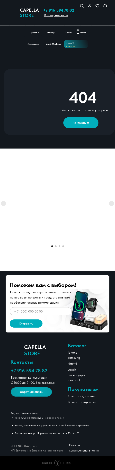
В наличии (70, 46)
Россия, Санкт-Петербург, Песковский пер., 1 (39, 417)
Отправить (26, 323)
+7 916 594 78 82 (58, 10)
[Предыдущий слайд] (3, 203)
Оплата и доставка (81, 396)
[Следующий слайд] (111, 203)
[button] (82, 6)
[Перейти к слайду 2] (56, 246)
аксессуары (76, 375)
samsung (74, 358)
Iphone (72, 352)
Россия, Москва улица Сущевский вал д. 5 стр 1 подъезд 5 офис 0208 (52, 425)
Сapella (29, 12)
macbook (74, 380)
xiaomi (72, 363)
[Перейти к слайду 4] (63, 246)
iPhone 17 (70, 43)
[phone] (41, 311)
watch (72, 370)
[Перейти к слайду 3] (59, 246)
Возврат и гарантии (82, 402)
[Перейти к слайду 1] (52, 246)
